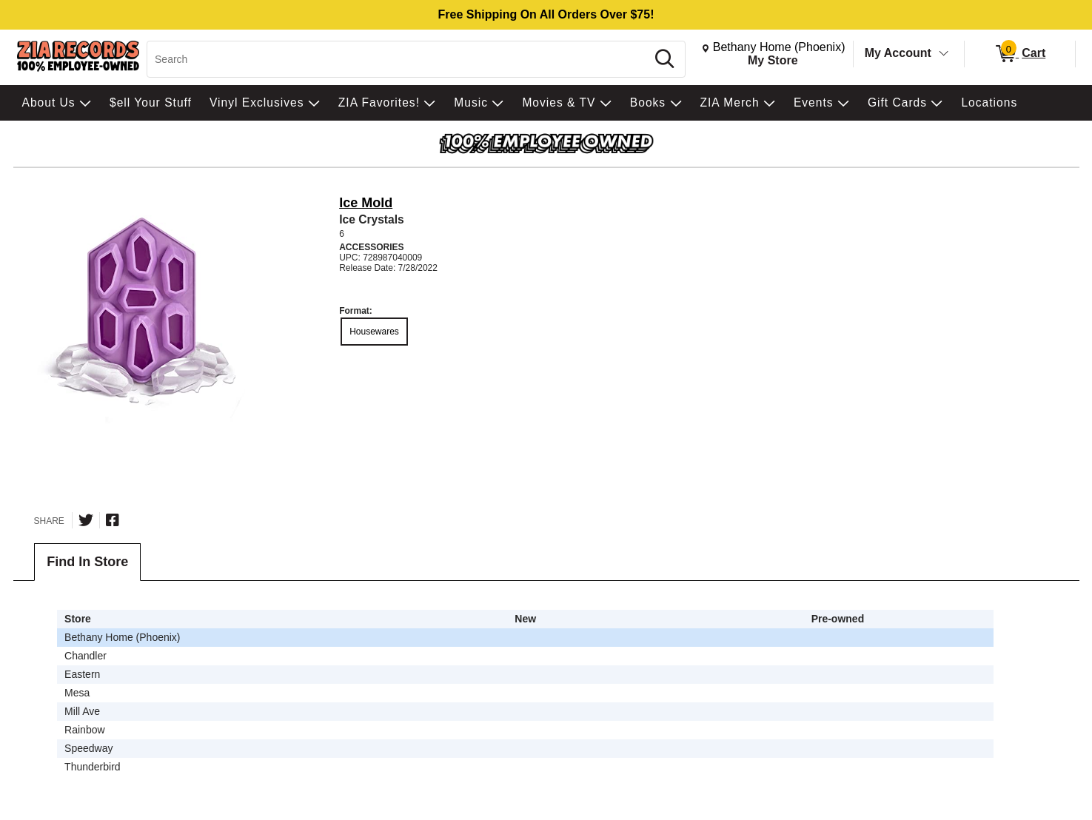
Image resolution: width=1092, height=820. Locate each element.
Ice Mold (365, 202)
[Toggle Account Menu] (943, 54)
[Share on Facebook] (112, 520)
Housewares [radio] (374, 331)
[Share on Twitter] (85, 520)
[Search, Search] (398, 59)
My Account (898, 53)
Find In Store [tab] (87, 561)
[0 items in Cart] (1020, 54)
